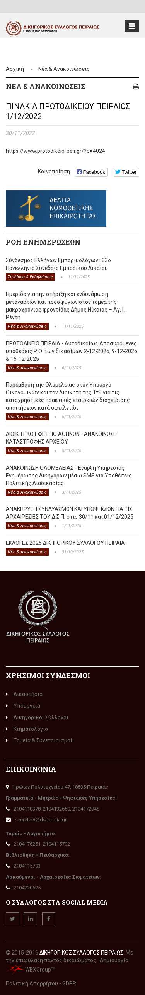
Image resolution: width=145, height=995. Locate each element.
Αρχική (15, 69)
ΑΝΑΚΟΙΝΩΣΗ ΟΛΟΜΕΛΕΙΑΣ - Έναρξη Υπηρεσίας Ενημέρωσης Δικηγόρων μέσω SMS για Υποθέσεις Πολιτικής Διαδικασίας (69, 475)
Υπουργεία (23, 706)
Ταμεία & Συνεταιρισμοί (39, 740)
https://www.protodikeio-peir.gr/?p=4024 (55, 151)
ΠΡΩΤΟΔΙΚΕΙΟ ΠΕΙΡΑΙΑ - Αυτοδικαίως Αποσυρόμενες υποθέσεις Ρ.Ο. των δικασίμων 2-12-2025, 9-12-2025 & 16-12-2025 (71, 351)
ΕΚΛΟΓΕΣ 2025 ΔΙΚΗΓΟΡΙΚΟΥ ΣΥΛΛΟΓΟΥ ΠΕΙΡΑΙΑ (65, 543)
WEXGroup (28, 970)
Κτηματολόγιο (27, 729)
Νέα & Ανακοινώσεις (64, 69)
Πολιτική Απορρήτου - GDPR (41, 983)
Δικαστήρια (24, 694)
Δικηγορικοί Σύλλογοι (37, 717)
